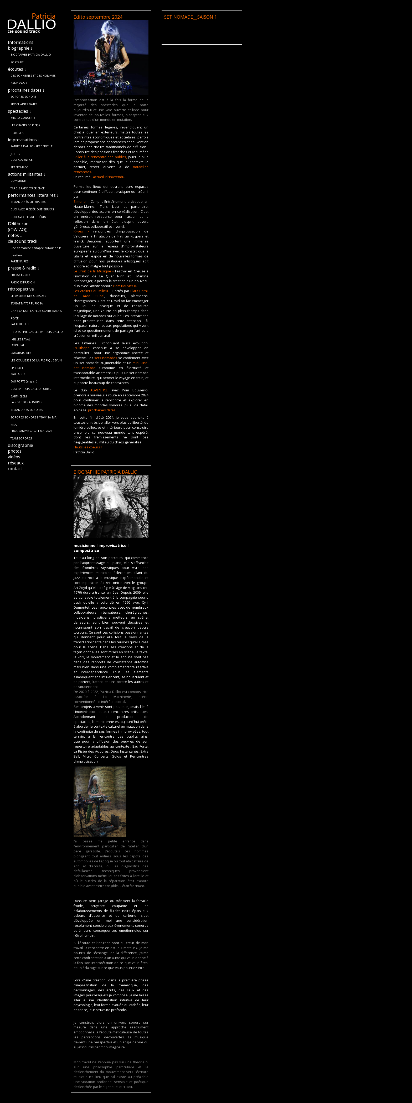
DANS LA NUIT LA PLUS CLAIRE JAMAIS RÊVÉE (36, 312)
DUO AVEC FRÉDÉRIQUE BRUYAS (32, 209)
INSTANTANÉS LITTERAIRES (28, 202)
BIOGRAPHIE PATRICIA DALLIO (31, 54)
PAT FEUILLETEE (21, 324)
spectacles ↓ (19, 111)
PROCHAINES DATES (24, 104)
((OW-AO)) (18, 229)
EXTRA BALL (18, 345)
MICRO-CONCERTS (23, 118)
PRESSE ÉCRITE (20, 275)
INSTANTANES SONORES (27, 410)
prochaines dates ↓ (26, 90)
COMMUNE (18, 181)
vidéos (14, 457)
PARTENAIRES (19, 261)
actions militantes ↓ (26, 174)
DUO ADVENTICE (22, 160)
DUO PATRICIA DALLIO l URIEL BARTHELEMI (31, 390)
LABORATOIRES (21, 353)
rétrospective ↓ (22, 289)
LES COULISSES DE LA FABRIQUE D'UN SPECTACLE (36, 361)
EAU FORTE (18, 374)
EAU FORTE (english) (24, 381)
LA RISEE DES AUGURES (26, 402)
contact (15, 469)
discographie (20, 445)
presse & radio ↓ (23, 268)
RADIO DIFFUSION (23, 282)
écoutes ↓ (17, 69)
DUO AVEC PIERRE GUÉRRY (28, 217)
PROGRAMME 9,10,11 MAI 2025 (31, 431)
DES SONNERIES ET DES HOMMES (33, 75)
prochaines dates (102, 410)
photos (15, 451)
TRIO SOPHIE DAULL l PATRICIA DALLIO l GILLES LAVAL (37, 333)
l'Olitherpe (18, 223)
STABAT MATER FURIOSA (27, 303)
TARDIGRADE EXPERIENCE (28, 188)
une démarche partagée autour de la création (36, 249)
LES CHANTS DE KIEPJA (25, 125)
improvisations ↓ (24, 140)
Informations (20, 42)
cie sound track (22, 241)
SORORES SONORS (23, 97)
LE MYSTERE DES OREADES (28, 296)
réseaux (16, 463)
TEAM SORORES (21, 438)
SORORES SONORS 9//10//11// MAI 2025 (34, 418)
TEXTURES (17, 133)
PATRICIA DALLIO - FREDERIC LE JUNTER (32, 147)
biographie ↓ (20, 48)
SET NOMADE (19, 167)
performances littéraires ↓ (33, 195)
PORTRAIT (17, 62)
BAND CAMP (19, 83)
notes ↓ (15, 235)
